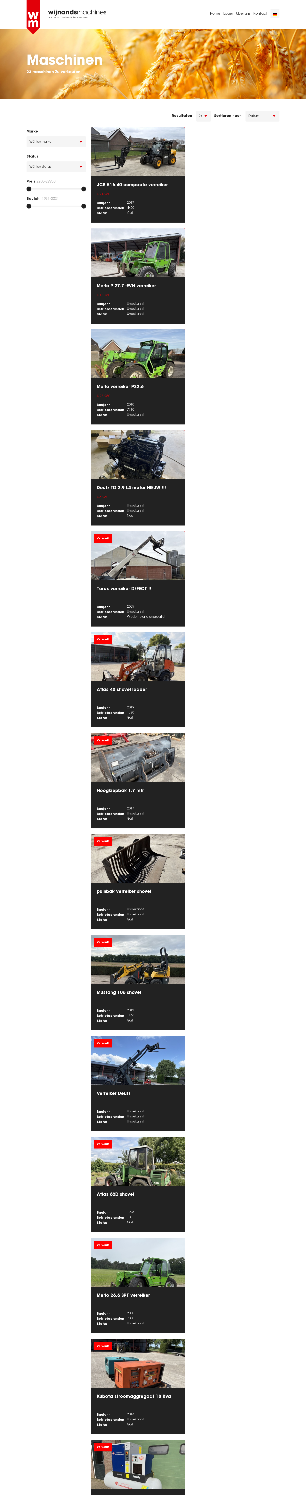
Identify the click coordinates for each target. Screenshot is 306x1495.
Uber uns (243, 14)
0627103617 (169, 1445)
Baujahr (34, 198)
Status (32, 156)
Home (215, 14)
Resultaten (182, 115)
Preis (31, 181)
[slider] (28, 189)
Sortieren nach (228, 115)
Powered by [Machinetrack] (256, 1487)
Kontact (260, 14)
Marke (32, 131)
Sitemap (33, 1487)
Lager (228, 14)
